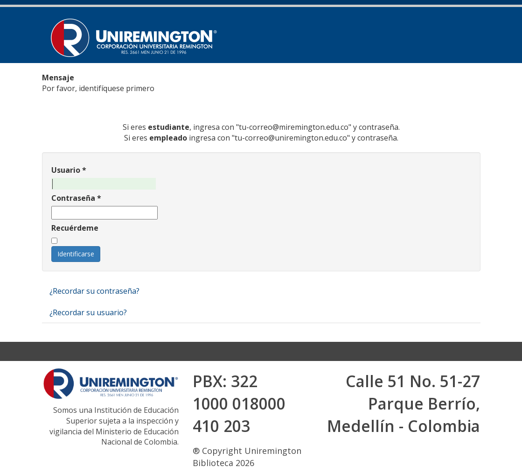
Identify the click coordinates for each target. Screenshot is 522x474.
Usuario (68, 170)
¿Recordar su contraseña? (94, 291)
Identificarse (75, 253)
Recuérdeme (74, 228)
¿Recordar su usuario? (88, 312)
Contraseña (76, 198)
